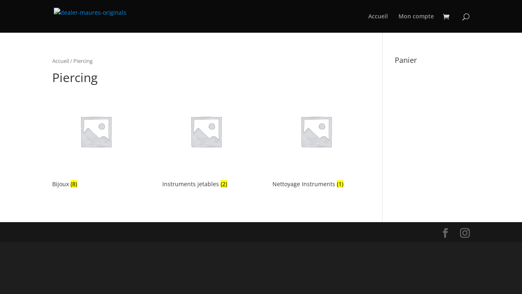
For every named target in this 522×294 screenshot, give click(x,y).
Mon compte (416, 16)
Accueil (378, 16)
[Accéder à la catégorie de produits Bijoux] (95, 139)
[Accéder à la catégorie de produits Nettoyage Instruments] (316, 139)
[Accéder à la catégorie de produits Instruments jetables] (206, 139)
